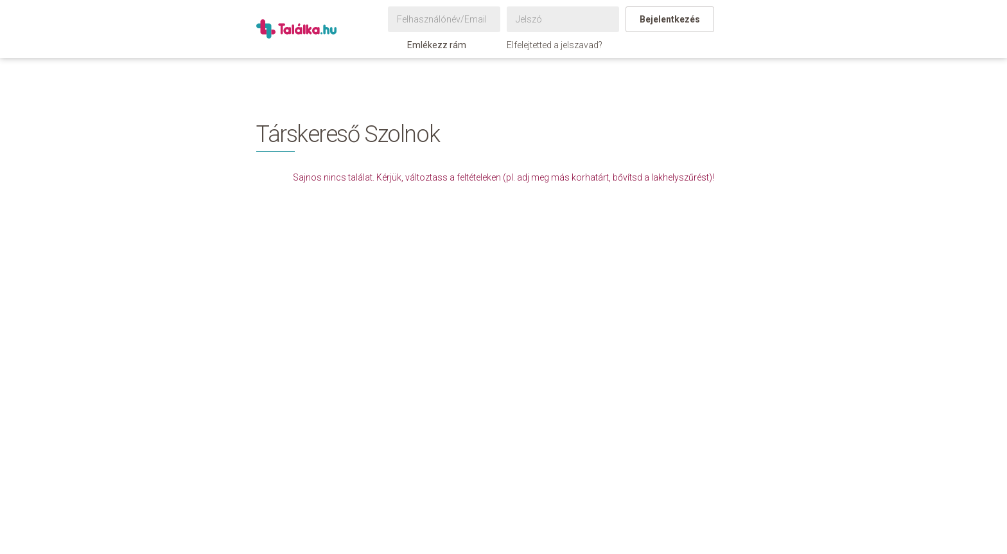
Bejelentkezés (670, 19)
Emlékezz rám (430, 45)
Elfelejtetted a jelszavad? (554, 45)
